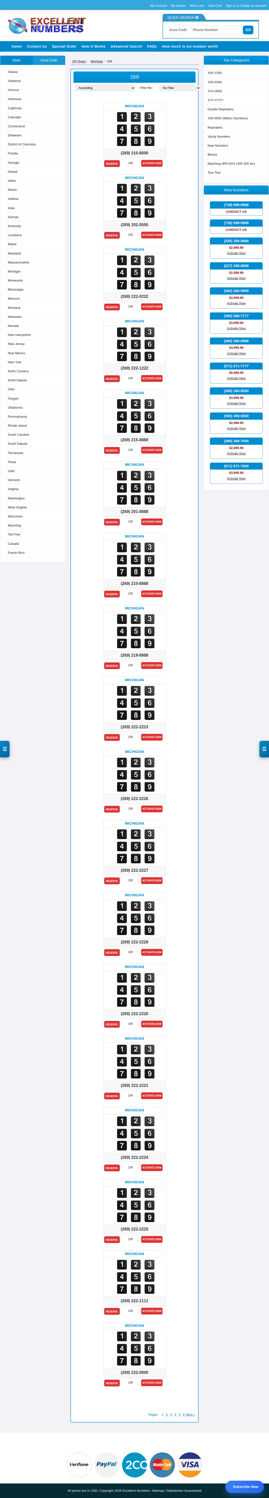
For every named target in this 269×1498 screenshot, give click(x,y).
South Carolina (18, 434)
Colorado (14, 117)
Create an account (253, 6)
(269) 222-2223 (134, 727)
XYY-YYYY (215, 100)
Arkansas (14, 99)
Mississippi (15, 289)
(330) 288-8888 (236, 241)
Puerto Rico (16, 552)
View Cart (215, 6)
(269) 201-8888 (134, 511)
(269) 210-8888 (134, 583)
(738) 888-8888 (236, 205)
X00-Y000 (215, 73)
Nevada (13, 326)
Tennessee (15, 453)
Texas (12, 462)
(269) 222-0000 (134, 1372)
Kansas (13, 217)
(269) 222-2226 (134, 799)
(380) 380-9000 (236, 416)
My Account (158, 6)
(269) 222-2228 (134, 942)
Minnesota (15, 280)
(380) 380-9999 (236, 291)
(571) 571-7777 (236, 366)
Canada (13, 543)
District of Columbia (22, 144)
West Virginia (17, 507)
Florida (13, 153)
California (14, 108)
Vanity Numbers (219, 136)
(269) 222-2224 (134, 1157)
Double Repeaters (221, 109)
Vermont (14, 480)
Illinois (12, 190)
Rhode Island (17, 425)
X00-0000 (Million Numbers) (228, 118)
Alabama (14, 81)
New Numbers (218, 145)
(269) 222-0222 (134, 296)
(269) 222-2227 (134, 870)
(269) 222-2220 (134, 1014)
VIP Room (79, 61)
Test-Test (214, 172)
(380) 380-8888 (236, 341)
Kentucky (14, 226)
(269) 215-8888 (134, 440)
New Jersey (16, 344)
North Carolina (18, 371)
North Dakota (17, 380)
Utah (11, 471)
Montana (14, 307)
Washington (16, 498)
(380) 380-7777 (236, 316)
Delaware (14, 135)
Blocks (212, 154)
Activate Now (152, 163)
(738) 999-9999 (236, 223)
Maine (12, 244)
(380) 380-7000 (236, 441)
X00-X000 (215, 82)
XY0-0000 (215, 91)
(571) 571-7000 (236, 466)
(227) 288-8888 (236, 266)
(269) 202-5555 (134, 225)
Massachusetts (18, 262)
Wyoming (14, 525)
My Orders (178, 6)
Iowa (11, 208)
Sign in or (233, 6)
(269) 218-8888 (134, 655)
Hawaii (12, 171)
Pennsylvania (17, 416)
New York (14, 362)
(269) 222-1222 (134, 368)
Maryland (14, 253)
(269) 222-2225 (134, 1229)
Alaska (12, 71)
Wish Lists (196, 6)
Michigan (14, 271)
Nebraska (15, 316)
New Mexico (16, 353)
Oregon (13, 398)
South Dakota (17, 444)
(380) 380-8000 (236, 391)
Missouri (14, 298)
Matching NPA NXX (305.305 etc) (231, 163)
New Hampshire (19, 335)
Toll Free (14, 534)
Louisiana (15, 235)
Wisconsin (15, 516)
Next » (190, 1415)
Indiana (13, 199)
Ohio (11, 389)
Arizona (13, 90)
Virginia (13, 489)
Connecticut (16, 126)
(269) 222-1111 (134, 1301)
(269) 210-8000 (134, 153)
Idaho (12, 181)
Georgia (13, 162)
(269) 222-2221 (134, 1085)
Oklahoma (15, 407)
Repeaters (215, 127)
